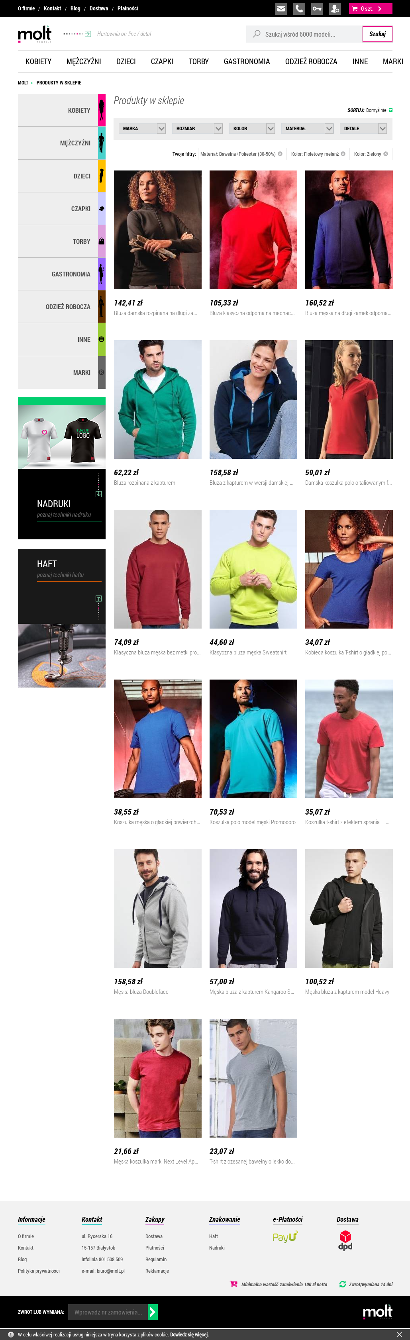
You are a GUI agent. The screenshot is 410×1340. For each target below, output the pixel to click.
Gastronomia (247, 61)
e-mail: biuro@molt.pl (103, 1270)
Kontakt (52, 8)
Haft (213, 1236)
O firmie (26, 8)
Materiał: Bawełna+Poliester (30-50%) (241, 153)
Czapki (162, 61)
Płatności (128, 8)
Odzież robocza (311, 61)
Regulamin (156, 1259)
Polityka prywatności (39, 1270)
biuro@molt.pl (281, 9)
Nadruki (217, 1247)
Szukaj (377, 33)
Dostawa (99, 8)
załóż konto (335, 9)
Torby (199, 61)
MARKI (81, 372)
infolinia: (299, 9)
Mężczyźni (84, 61)
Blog (75, 8)
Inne (360, 61)
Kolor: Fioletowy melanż (318, 153)
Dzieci (126, 61)
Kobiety (38, 61)
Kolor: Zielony (371, 153)
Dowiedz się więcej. (189, 1334)
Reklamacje (157, 1270)
